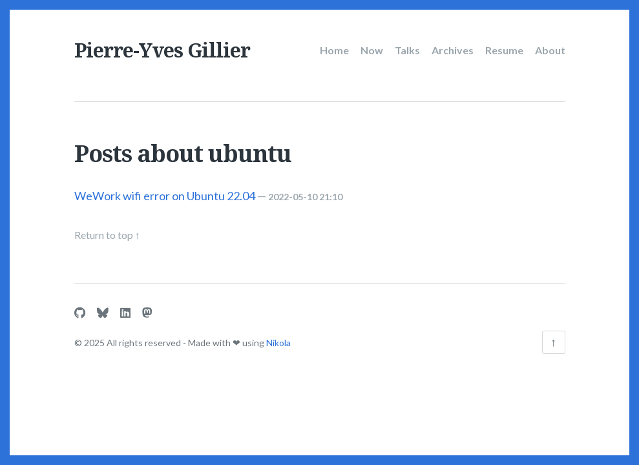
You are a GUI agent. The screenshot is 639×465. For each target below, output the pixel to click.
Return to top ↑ (107, 235)
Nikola (278, 342)
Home (334, 50)
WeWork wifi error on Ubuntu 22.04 (164, 196)
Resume (504, 50)
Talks (407, 50)
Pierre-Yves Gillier (162, 50)
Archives (453, 50)
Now (372, 50)
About (550, 50)
